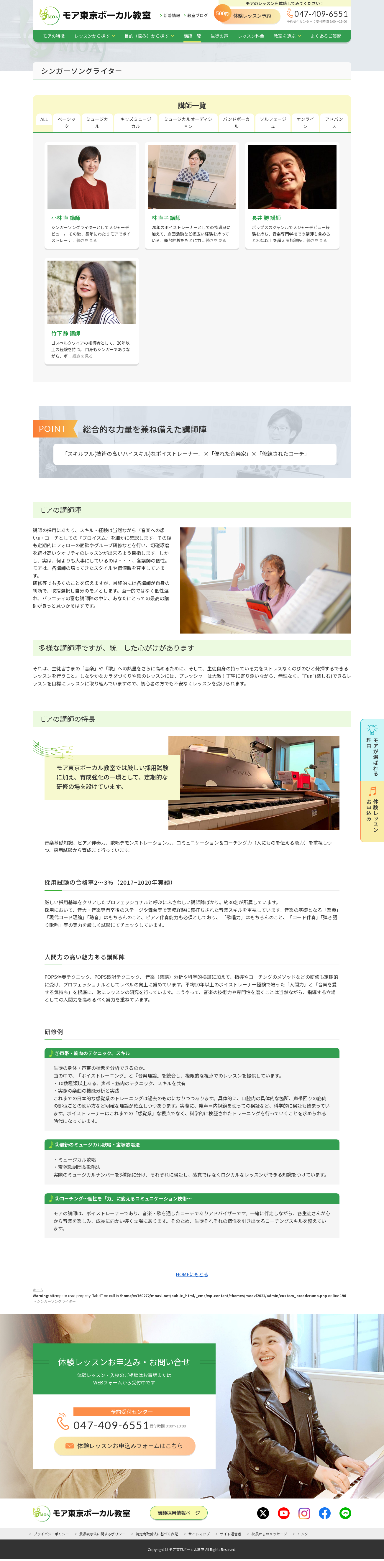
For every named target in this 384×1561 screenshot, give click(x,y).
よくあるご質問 (326, 36)
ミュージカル (97, 122)
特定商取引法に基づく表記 (157, 1533)
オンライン (305, 122)
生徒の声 (219, 36)
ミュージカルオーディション (188, 122)
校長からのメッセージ (269, 1533)
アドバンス (334, 122)
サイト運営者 (230, 1533)
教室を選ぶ (285, 36)
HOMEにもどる (192, 1274)
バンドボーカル (236, 122)
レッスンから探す (92, 36)
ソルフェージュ (273, 122)
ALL (44, 119)
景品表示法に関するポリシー (102, 1533)
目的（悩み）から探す (146, 36)
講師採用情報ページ (178, 1512)
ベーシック (67, 122)
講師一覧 (192, 36)
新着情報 (172, 15)
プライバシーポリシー (51, 1533)
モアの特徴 (54, 36)
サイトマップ (199, 1533)
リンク (302, 1533)
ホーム (38, 1289)
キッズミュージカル (135, 122)
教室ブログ (197, 15)
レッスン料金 (251, 36)
